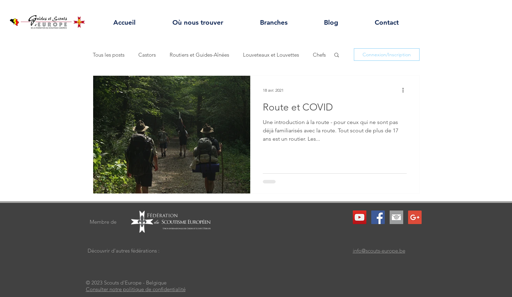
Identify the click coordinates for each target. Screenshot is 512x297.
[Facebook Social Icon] (378, 217)
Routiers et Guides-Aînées (199, 54)
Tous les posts (108, 54)
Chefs (319, 54)
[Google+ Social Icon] (415, 217)
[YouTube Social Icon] (359, 217)
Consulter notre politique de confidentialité (136, 289)
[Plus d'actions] (405, 90)
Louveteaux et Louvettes (271, 54)
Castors (147, 54)
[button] (336, 55)
